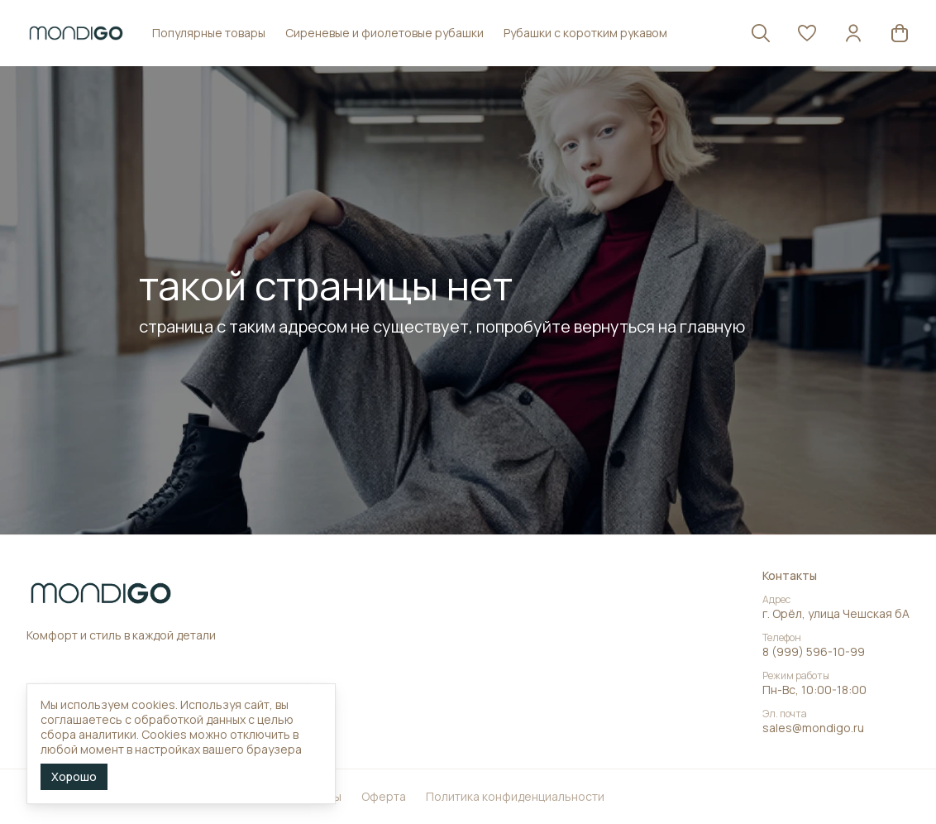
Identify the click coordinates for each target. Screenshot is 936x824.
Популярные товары (208, 33)
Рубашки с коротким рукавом (585, 33)
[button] (807, 33)
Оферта (383, 796)
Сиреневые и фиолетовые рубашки (384, 33)
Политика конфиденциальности (515, 796)
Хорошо (74, 776)
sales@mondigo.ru (813, 728)
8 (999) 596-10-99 (813, 651)
